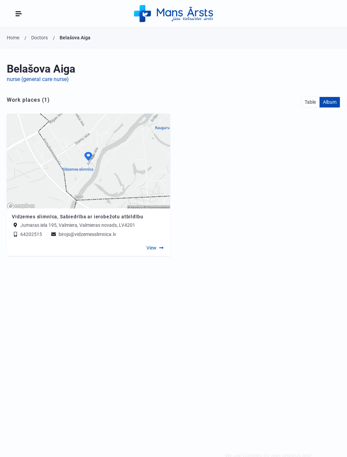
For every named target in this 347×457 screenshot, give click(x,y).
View (151, 248)
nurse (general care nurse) (38, 79)
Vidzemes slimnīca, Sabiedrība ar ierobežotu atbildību (77, 216)
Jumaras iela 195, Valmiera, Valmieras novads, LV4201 (77, 225)
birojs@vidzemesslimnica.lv (83, 234)
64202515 (27, 234)
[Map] (88, 161)
